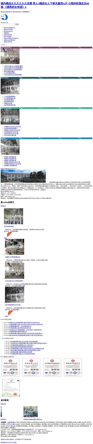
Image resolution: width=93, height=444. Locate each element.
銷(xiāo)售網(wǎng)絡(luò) (11, 38)
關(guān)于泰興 (8, 29)
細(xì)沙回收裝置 (21, 422)
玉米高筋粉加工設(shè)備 (11, 131)
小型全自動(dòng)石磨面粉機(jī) (13, 74)
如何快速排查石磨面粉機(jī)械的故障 (22, 347)
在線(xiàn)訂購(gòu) (9, 40)
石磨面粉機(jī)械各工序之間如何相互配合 (23, 353)
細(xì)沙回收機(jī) (36, 424)
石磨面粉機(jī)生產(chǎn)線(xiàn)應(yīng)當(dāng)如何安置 (26, 324)
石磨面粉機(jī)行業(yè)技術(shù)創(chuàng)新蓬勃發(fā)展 (27, 348)
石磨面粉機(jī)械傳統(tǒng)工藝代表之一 (23, 345)
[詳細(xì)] (43, 189)
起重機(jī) (3, 424)
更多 (2, 168)
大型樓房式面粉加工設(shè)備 (12, 163)
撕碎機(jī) (45, 424)
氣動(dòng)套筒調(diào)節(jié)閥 (36, 422)
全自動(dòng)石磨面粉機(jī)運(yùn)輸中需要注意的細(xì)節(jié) (29, 343)
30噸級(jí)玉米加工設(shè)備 (12, 130)
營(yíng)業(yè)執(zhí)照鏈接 (8, 436)
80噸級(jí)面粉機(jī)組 (10, 157)
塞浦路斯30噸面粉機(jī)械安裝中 (33, 419)
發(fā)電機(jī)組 (50, 422)
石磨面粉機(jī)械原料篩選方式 (18, 331)
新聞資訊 (6, 33)
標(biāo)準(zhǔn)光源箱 (78, 424)
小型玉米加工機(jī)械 (10, 135)
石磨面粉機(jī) (12, 422)
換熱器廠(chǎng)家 (73, 426)
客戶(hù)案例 (7, 36)
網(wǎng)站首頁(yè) (6, 11)
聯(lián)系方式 (8, 41)
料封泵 (89, 422)
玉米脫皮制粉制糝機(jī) (10, 128)
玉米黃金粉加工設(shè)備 (11, 133)
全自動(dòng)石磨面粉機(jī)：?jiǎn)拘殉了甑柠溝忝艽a (26, 329)
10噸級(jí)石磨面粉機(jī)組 (12, 257)
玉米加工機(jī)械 (25, 424)
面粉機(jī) (38, 426)
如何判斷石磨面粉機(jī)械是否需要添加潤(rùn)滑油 (25, 350)
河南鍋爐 (44, 426)
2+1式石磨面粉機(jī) (9, 73)
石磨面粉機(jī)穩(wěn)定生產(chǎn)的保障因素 (24, 341)
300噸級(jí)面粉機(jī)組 (10, 165)
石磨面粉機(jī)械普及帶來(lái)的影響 (21, 352)
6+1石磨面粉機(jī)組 (9, 98)
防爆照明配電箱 (84, 426)
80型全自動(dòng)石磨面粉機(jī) (13, 69)
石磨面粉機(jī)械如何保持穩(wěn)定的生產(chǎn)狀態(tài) (26, 333)
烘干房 (56, 426)
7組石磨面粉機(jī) (9, 99)
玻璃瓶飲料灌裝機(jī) (22, 426)
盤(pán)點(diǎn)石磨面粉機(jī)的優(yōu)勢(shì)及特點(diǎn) (26, 335)
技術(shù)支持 (8, 34)
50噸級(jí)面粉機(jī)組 (10, 158)
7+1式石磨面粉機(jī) (9, 96)
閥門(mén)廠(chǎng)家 (13, 424)
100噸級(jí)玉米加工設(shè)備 (12, 126)
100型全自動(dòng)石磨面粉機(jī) (13, 68)
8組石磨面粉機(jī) (9, 101)
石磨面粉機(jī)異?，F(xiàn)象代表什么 (20, 326)
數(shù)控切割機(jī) (53, 424)
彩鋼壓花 (50, 426)
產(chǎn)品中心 (17, 11)
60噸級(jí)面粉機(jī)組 (10, 160)
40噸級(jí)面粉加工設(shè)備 (12, 162)
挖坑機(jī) (31, 426)
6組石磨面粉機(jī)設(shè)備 (12, 304)
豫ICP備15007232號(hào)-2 (16, 434)
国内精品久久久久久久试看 (8, 442)
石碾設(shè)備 (8, 103)
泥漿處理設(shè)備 (65, 424)
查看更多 (3, 206)
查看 (5, 238)
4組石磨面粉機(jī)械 (9, 105)
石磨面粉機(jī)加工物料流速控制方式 (20, 328)
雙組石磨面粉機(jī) (9, 71)
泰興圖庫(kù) (26, 11)
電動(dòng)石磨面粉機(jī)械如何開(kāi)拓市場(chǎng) (25, 322)
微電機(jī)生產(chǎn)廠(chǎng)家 (76, 422)
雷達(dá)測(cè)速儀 (61, 422)
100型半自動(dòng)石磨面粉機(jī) (13, 66)
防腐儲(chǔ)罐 (63, 426)
